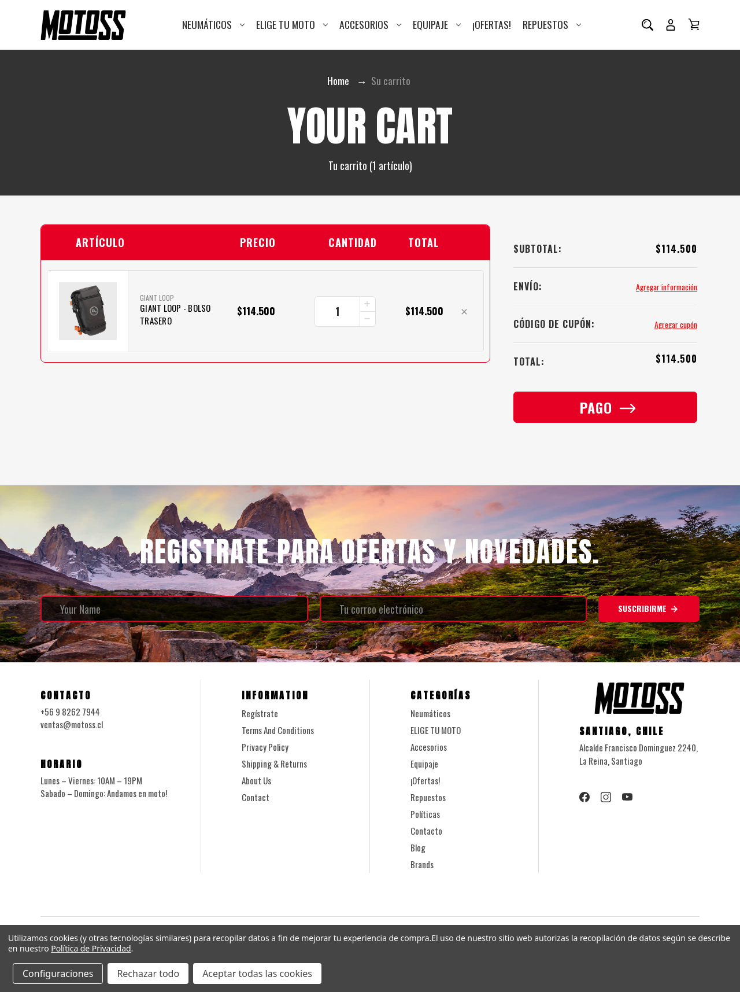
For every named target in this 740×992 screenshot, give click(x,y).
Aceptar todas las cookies (257, 973)
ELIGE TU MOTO (292, 24)
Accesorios (370, 24)
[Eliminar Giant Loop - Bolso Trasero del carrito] (464, 313)
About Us (256, 781)
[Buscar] (647, 25)
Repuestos (552, 24)
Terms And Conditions (278, 730)
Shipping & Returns (274, 764)
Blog (418, 848)
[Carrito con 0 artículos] (694, 24)
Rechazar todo (148, 973)
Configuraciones (58, 973)
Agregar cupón (675, 325)
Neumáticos (213, 24)
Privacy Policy (265, 747)
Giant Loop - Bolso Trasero (175, 315)
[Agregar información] (665, 287)
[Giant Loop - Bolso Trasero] (345, 311)
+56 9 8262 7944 (70, 712)
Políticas (425, 814)
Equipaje (437, 24)
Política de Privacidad (91, 948)
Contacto (426, 831)
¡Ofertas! (491, 24)
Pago (605, 407)
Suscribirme (648, 609)
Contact (255, 797)
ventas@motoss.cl (71, 725)
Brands (422, 864)
